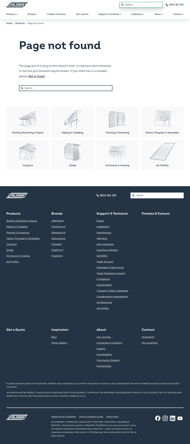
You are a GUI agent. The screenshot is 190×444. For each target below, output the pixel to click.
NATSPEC (102, 256)
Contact (148, 330)
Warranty (102, 238)
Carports (11, 244)
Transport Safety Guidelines (112, 290)
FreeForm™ (57, 250)
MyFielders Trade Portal (110, 267)
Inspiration (59, 330)
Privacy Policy (112, 417)
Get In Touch (36, 76)
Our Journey (104, 337)
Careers (101, 348)
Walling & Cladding (17, 226)
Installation (103, 226)
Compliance (103, 279)
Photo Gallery (59, 342)
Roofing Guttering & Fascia (21, 221)
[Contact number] (175, 4)
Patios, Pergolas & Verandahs (23, 238)
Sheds (9, 250)
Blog (54, 337)
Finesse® (56, 244)
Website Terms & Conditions (63, 417)
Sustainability (104, 285)
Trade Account (105, 261)
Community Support (108, 360)
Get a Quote (15, 330)
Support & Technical (112, 214)
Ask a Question (105, 244)
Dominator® (58, 232)
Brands (56, 214)
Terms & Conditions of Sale (91, 417)
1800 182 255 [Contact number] (106, 195)
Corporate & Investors (109, 342)
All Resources (104, 302)
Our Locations (150, 342)
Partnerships (104, 366)
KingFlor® (57, 256)
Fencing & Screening (17, 232)
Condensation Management (112, 296)
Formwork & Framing (18, 256)
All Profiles (12, 261)
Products (20, 23)
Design (100, 221)
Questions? (148, 337)
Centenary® (58, 226)
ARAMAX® (57, 221)
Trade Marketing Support (111, 273)
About (101, 330)
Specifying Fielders (107, 250)
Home (9, 23)
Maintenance (104, 232)
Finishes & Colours (156, 214)
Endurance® (58, 238)
